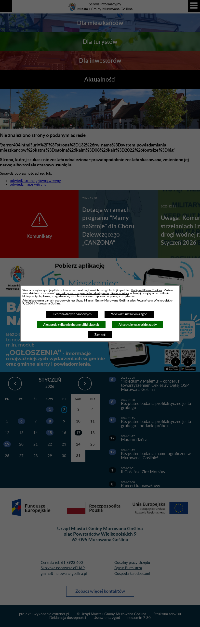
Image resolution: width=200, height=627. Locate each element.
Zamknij (100, 335)
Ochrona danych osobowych (72, 314)
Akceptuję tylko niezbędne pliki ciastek (71, 324)
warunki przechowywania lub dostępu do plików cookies (92, 293)
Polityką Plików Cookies (146, 290)
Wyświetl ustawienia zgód (129, 314)
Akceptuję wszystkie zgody (138, 324)
